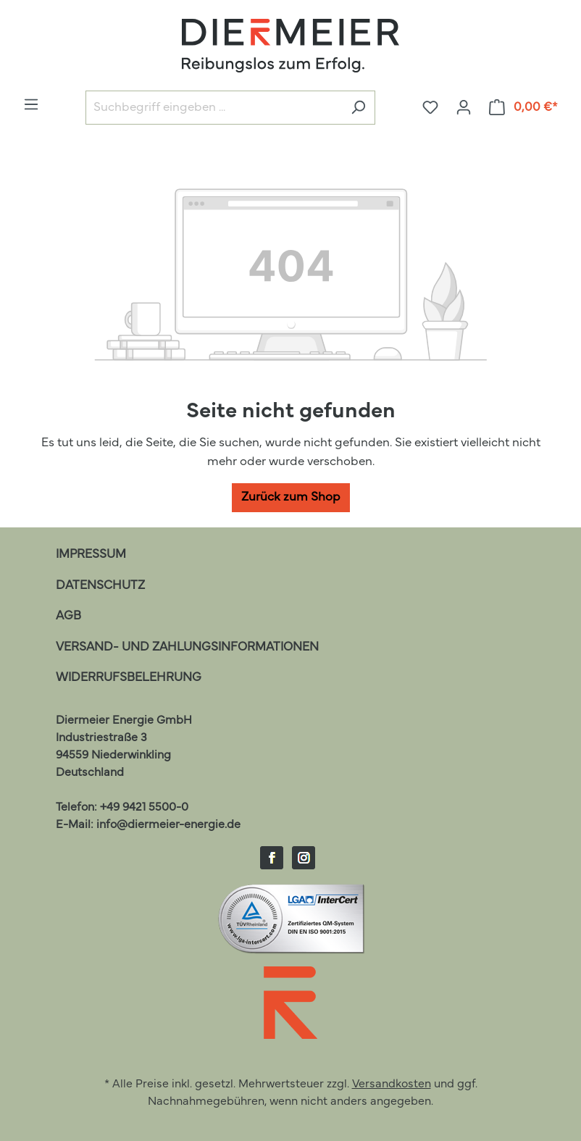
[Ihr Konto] (463, 107)
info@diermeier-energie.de (168, 825)
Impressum (91, 554)
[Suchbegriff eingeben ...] (213, 108)
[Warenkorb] (523, 107)
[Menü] (31, 105)
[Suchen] (358, 108)
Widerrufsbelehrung (128, 677)
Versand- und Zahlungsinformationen (187, 647)
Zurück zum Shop (290, 497)
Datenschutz (100, 585)
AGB (68, 616)
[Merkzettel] (430, 107)
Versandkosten (391, 1084)
